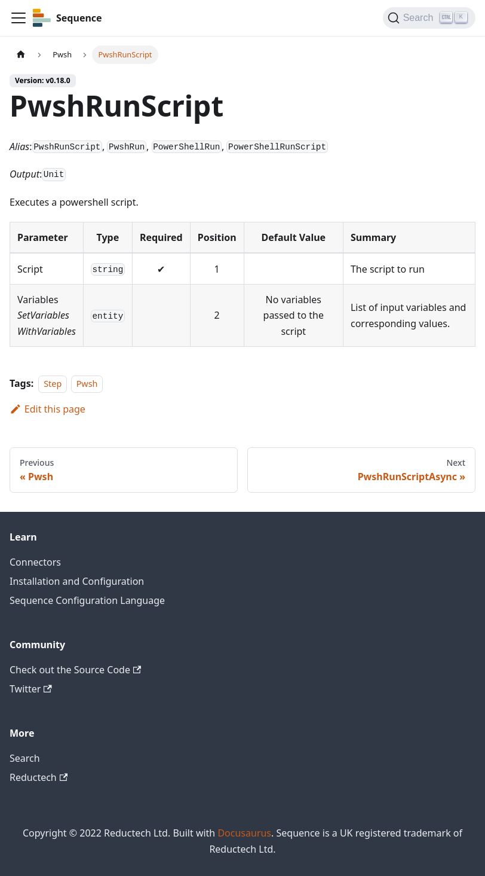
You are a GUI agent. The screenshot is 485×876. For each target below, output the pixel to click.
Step (53, 383)
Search (25, 758)
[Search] (429, 18)
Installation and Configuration (77, 581)
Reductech (38, 777)
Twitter (31, 688)
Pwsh (87, 383)
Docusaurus (244, 833)
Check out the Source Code (75, 669)
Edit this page (47, 409)
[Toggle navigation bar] (18, 18)
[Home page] (21, 54)
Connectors (35, 562)
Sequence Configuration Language (87, 600)
